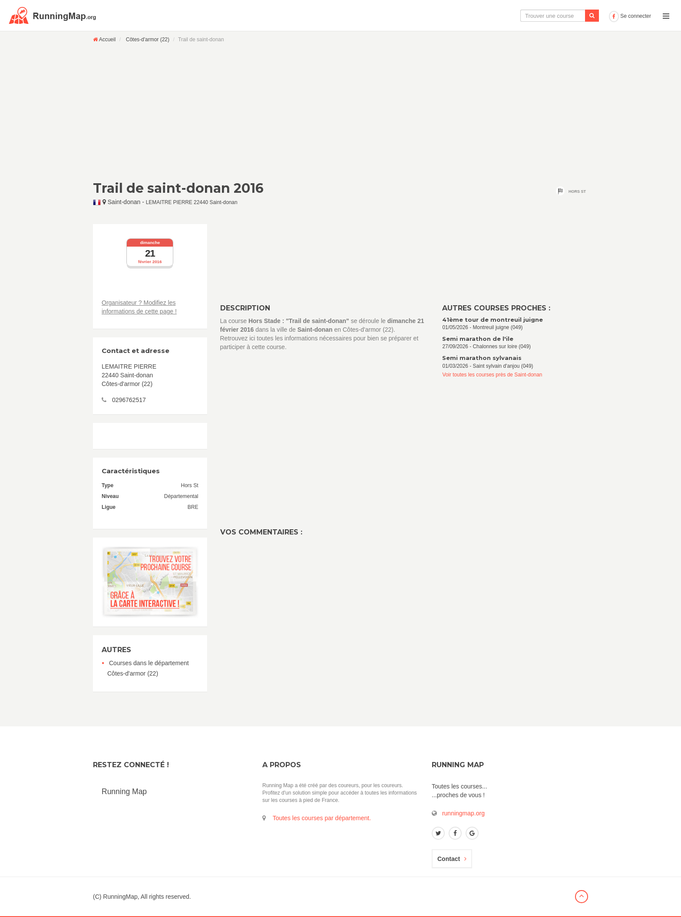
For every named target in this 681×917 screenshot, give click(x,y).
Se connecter (630, 16)
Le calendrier (519, 15)
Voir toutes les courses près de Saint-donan (492, 375)
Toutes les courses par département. (322, 818)
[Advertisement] (340, 111)
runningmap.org (463, 813)
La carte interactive (462, 15)
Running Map (124, 791)
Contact (451, 858)
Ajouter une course (575, 15)
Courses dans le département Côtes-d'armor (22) (148, 668)
